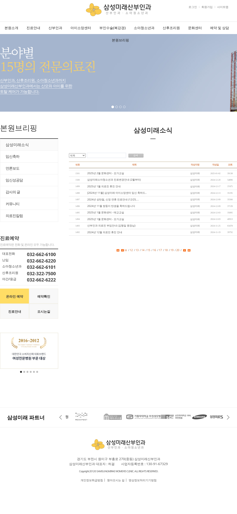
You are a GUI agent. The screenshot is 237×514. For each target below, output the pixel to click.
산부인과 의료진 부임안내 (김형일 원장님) (111, 225)
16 (154, 250)
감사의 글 (13, 191)
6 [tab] (37, 374)
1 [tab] (113, 109)
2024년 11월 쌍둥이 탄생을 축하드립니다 (111, 206)
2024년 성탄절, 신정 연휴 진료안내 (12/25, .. (113, 199)
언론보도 (12, 168)
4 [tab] (124, 109)
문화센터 (195, 27)
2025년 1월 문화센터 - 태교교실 (105, 212)
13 (137, 250)
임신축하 (12, 156)
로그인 (193, 7)
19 (171, 250)
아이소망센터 (80, 27)
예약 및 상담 (219, 27)
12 (131, 250)
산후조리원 (171, 27)
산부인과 (55, 27)
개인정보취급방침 (92, 480)
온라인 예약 (14, 296)
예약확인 (43, 296)
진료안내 (33, 27)
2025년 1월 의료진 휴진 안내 (104, 186)
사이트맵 (222, 7)
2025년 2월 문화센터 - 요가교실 (105, 173)
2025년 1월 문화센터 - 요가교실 (105, 219)
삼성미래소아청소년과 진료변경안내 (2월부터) (114, 179)
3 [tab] (121, 109)
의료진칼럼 (14, 215)
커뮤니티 (12, 203)
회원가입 (207, 7)
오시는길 (43, 311)
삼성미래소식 (17, 144)
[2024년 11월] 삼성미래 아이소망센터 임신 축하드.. (117, 193)
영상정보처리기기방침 (143, 480)
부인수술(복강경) (112, 27)
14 (142, 250)
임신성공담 (14, 180)
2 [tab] (117, 109)
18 (166, 250)
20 (177, 250)
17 (160, 250)
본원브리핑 (120, 40)
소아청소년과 (144, 27)
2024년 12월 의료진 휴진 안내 (104, 232)
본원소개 (11, 27)
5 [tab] (34, 374)
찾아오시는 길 (116, 480)
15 (148, 250)
